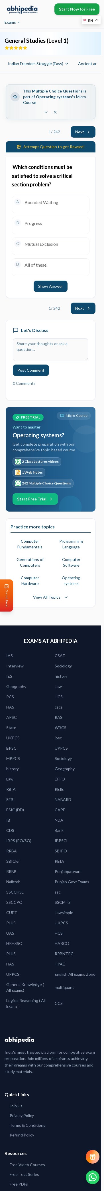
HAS (10, 707)
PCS (10, 696)
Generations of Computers (30, 562)
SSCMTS (63, 902)
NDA (59, 820)
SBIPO (61, 850)
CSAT (60, 655)
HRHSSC (14, 943)
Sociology (63, 665)
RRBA (11, 850)
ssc (58, 892)
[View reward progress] (92, 1157)
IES (9, 676)
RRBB (11, 871)
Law (58, 686)
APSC (11, 717)
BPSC (11, 748)
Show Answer (50, 286)
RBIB (59, 789)
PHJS (11, 922)
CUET (11, 912)
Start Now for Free (77, 9)
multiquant (64, 987)
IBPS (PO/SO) (18, 840)
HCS (59, 696)
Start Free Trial (35, 498)
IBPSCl (61, 840)
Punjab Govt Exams (72, 881)
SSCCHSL (15, 892)
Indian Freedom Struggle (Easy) (38, 63)
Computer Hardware (30, 580)
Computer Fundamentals (29, 544)
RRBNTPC (64, 953)
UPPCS (61, 748)
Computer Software (71, 562)
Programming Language (71, 544)
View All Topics (50, 597)
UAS (10, 933)
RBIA (11, 789)
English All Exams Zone (75, 974)
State (11, 727)
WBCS (60, 727)
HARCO (62, 943)
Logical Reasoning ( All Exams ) (26, 1003)
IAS (9, 655)
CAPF (60, 809)
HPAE (60, 963)
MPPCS (13, 758)
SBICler (13, 861)
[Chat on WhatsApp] (92, 1177)
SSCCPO (14, 902)
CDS (10, 830)
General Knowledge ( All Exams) (25, 987)
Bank (59, 830)
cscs (59, 707)
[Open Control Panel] (4, 596)
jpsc (58, 737)
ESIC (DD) (15, 809)
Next (83, 131)
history (61, 676)
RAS (58, 717)
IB (8, 820)
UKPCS (13, 737)
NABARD (63, 799)
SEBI (10, 799)
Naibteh (13, 881)
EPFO (60, 778)
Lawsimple (64, 912)
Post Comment (30, 370)
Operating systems (71, 580)
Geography (16, 686)
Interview (15, 665)
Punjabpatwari (67, 871)
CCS (59, 1003)
